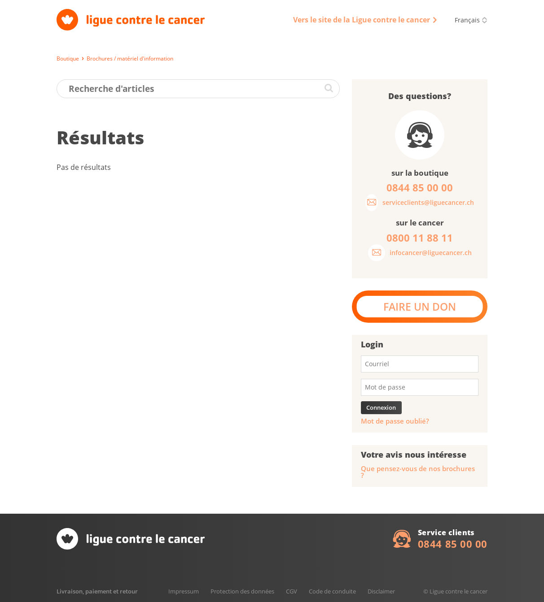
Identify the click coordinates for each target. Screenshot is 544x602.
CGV (291, 591)
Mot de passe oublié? (395, 421)
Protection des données (242, 591)
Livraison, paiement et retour (97, 591)
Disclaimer (381, 591)
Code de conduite (332, 591)
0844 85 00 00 (452, 544)
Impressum (183, 591)
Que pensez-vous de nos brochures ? (418, 472)
